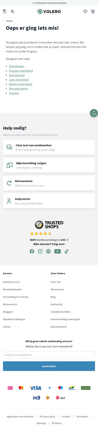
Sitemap (41, 423)
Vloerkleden (16, 66)
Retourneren (10, 304)
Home (9, 21)
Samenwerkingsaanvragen (65, 319)
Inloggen (8, 311)
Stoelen (14, 93)
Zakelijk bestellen (60, 311)
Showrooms (57, 289)
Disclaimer (82, 416)
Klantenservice (11, 282)
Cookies (66, 416)
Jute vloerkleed (19, 79)
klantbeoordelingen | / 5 (49, 230)
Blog (53, 297)
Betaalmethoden (12, 289)
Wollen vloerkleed (20, 84)
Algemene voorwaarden (20, 416)
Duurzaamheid (58, 326)
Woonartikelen (18, 88)
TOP (94, 113)
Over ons (56, 282)
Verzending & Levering (15, 297)
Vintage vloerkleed (21, 70)
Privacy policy (47, 416)
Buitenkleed (16, 75)
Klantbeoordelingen (14, 319)
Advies (7, 326)
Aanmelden (49, 366)
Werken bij (56, 304)
